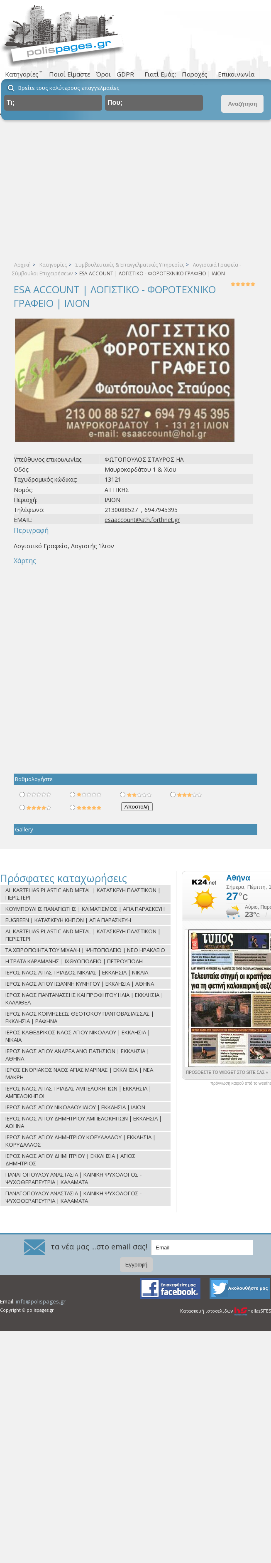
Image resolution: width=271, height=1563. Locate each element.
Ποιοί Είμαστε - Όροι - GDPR (91, 74)
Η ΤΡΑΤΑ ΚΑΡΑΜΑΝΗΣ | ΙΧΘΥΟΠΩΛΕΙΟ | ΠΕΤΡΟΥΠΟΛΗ (74, 961)
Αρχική (22, 264)
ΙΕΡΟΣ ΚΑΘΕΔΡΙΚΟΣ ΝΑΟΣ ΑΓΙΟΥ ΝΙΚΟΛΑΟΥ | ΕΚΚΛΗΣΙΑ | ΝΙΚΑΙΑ (77, 1036)
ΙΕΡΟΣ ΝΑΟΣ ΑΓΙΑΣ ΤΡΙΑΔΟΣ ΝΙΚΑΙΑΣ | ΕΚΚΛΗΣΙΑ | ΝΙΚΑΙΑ (76, 972)
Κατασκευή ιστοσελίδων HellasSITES (225, 1311)
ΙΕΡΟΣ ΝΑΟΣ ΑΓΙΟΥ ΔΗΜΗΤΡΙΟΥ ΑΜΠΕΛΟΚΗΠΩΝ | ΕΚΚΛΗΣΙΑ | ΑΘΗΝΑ (83, 1122)
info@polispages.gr (41, 1301)
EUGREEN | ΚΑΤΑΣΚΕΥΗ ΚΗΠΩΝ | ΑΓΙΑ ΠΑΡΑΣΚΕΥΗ (68, 920)
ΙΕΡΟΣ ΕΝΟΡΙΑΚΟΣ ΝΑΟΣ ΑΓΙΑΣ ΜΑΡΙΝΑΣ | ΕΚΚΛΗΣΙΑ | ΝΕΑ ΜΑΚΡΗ (79, 1073)
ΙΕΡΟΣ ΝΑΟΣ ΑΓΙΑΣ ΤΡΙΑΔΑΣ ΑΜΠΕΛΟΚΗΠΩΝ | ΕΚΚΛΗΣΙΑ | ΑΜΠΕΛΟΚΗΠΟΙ (78, 1092)
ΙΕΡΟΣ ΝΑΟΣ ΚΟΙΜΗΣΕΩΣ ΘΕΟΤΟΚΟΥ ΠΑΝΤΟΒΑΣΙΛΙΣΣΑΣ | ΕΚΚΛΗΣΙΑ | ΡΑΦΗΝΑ (79, 1017)
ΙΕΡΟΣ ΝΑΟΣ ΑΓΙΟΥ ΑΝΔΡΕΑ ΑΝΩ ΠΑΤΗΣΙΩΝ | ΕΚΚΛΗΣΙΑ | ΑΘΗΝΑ (77, 1054)
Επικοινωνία (236, 74)
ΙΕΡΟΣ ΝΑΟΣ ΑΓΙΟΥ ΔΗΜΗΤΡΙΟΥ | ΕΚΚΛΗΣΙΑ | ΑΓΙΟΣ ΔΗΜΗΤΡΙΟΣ (70, 1159)
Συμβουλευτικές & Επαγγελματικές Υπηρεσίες (130, 264)
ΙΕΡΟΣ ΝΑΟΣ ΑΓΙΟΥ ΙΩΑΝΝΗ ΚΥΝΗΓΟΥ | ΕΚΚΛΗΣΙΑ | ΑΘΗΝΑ (79, 983)
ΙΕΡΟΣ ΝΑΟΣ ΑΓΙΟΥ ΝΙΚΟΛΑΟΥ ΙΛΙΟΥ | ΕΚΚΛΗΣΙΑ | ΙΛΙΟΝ (75, 1107)
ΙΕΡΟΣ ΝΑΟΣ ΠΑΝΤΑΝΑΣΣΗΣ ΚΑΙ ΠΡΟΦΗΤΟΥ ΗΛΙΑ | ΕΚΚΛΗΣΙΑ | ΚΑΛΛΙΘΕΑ (84, 998)
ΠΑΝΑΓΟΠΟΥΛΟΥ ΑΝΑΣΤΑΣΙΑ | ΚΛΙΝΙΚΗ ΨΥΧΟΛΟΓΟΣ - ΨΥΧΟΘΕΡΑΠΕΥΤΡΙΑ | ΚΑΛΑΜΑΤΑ (73, 1178)
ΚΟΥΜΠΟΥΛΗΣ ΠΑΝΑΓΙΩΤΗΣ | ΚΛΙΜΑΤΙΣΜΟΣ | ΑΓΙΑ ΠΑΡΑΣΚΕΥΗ (85, 909)
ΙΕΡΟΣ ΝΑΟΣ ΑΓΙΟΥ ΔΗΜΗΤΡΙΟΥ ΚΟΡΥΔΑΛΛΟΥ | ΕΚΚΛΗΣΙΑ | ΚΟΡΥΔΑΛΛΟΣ (80, 1140)
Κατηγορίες (53, 264)
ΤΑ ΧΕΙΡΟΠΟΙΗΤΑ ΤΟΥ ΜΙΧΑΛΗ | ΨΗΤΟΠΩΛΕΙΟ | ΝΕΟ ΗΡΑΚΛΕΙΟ (85, 950)
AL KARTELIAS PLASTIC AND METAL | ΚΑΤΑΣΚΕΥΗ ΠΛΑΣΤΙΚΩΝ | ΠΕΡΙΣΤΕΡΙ (83, 893)
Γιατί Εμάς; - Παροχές (176, 74)
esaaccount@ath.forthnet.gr (142, 520)
